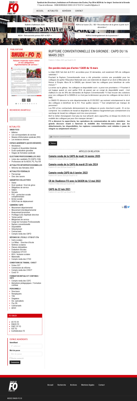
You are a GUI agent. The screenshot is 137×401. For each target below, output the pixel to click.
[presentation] (24, 100)
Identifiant (14, 342)
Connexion (15, 362)
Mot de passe (15, 350)
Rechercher (18, 119)
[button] (16, 103)
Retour (53, 144)
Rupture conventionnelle (62, 137)
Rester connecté (18, 358)
